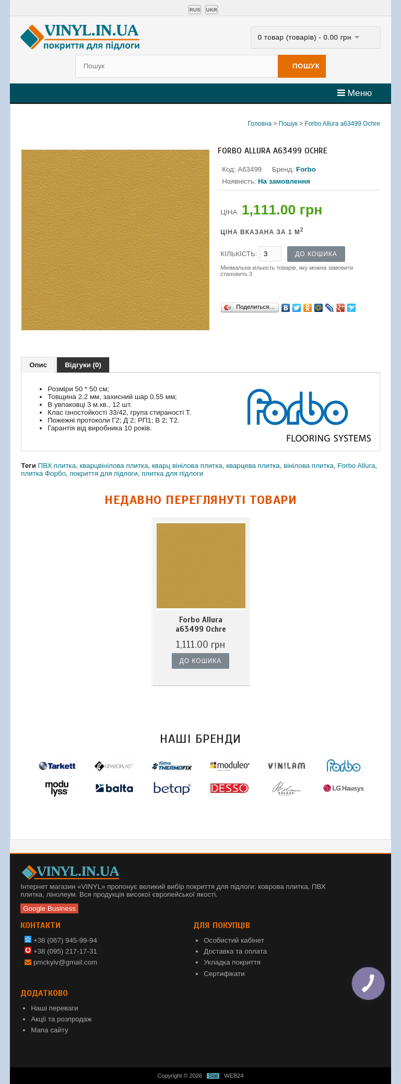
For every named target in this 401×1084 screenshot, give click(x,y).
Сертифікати (224, 974)
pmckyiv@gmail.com (65, 962)
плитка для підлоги (172, 473)
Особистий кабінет (234, 940)
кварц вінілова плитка (187, 465)
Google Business (49, 908)
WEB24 (233, 1076)
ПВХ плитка (57, 465)
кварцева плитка (253, 465)
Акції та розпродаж (61, 1019)
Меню (354, 93)
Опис (38, 365)
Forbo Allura (356, 465)
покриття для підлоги (103, 473)
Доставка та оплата (235, 951)
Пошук (288, 123)
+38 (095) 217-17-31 (61, 951)
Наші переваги (54, 1008)
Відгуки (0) (83, 365)
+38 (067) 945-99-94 (61, 940)
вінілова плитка (309, 465)
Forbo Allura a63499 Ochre (342, 123)
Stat (213, 1076)
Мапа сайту (49, 1030)
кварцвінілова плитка (114, 465)
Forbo (306, 169)
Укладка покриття (232, 962)
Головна (260, 123)
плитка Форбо (43, 473)
